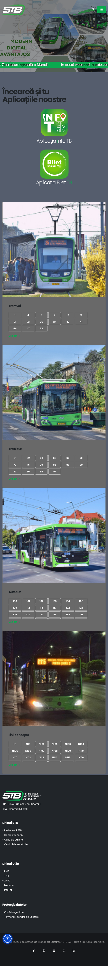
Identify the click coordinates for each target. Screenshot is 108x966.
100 (15, 601)
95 (28, 471)
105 (81, 601)
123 (81, 607)
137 (41, 614)
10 (68, 315)
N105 (15, 750)
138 (55, 614)
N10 (28, 744)
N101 (41, 744)
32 (67, 321)
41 (81, 321)
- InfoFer (7, 890)
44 (15, 328)
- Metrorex (8, 885)
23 (28, 321)
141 (81, 614)
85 (54, 464)
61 (15, 458)
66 (54, 458)
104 (68, 601)
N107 (41, 750)
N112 (28, 757)
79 (41, 464)
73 (15, 464)
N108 (55, 750)
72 (81, 458)
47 (28, 328)
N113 (41, 757)
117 (54, 607)
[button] (7, 939)
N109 (68, 750)
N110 (81, 750)
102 (41, 601)
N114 (54, 757)
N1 (15, 744)
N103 (68, 744)
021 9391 (23, 809)
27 (54, 321)
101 (28, 601)
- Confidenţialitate (13, 912)
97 (54, 471)
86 (67, 464)
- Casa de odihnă (12, 839)
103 (55, 601)
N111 (15, 757)
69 (67, 458)
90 (81, 464)
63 (41, 458)
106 (15, 607)
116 (41, 607)
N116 (81, 757)
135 (28, 614)
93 (15, 471)
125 (15, 614)
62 (28, 458)
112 (28, 607)
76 (28, 464)
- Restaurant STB (12, 830)
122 (68, 607)
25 (41, 321)
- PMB (5, 871)
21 (15, 321)
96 (41, 471)
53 (41, 328)
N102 (55, 744)
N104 (81, 744)
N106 (28, 750)
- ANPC (6, 880)
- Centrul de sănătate (15, 844)
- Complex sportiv (12, 835)
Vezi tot (14, 335)
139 (68, 614)
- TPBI (5, 876)
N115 (68, 757)
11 (81, 315)
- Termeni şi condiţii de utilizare (20, 916)
